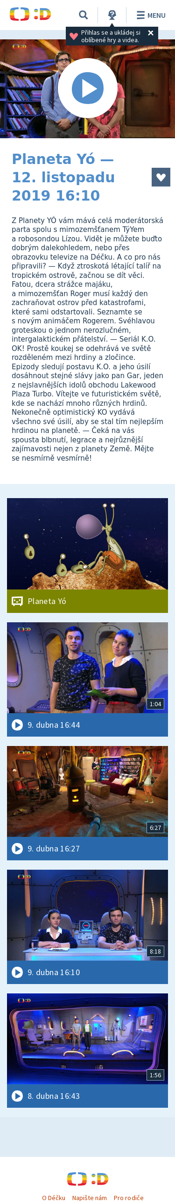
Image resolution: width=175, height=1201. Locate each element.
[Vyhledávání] (84, 15)
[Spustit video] (87, 88)
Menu (149, 15)
